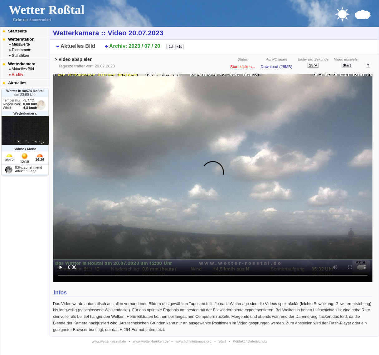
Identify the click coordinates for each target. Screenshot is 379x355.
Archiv (117, 46)
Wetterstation (21, 39)
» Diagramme (20, 50)
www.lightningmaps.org (193, 341)
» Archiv (16, 74)
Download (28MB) (276, 67)
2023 (134, 46)
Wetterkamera (22, 64)
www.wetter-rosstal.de (109, 341)
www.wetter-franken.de (150, 341)
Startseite (17, 31)
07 (147, 46)
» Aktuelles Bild (21, 69)
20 (157, 46)
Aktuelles (17, 83)
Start (222, 341)
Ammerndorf (40, 19)
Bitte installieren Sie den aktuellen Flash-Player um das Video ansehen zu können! (212, 176)
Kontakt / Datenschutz (250, 341)
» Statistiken (19, 55)
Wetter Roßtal (47, 10)
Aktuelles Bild (78, 46)
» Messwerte (19, 44)
